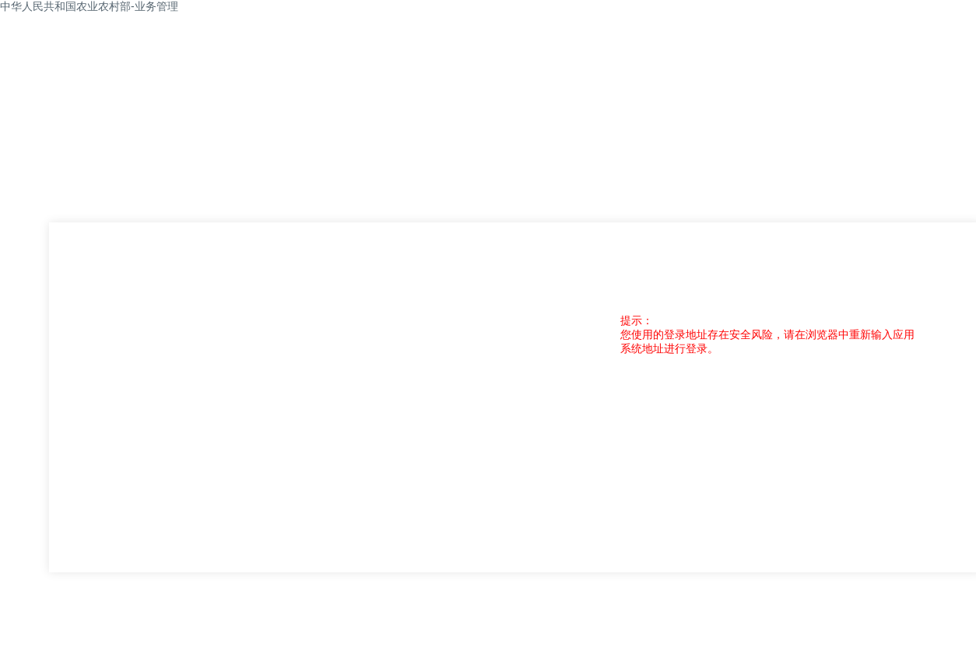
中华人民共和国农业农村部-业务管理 (89, 6)
